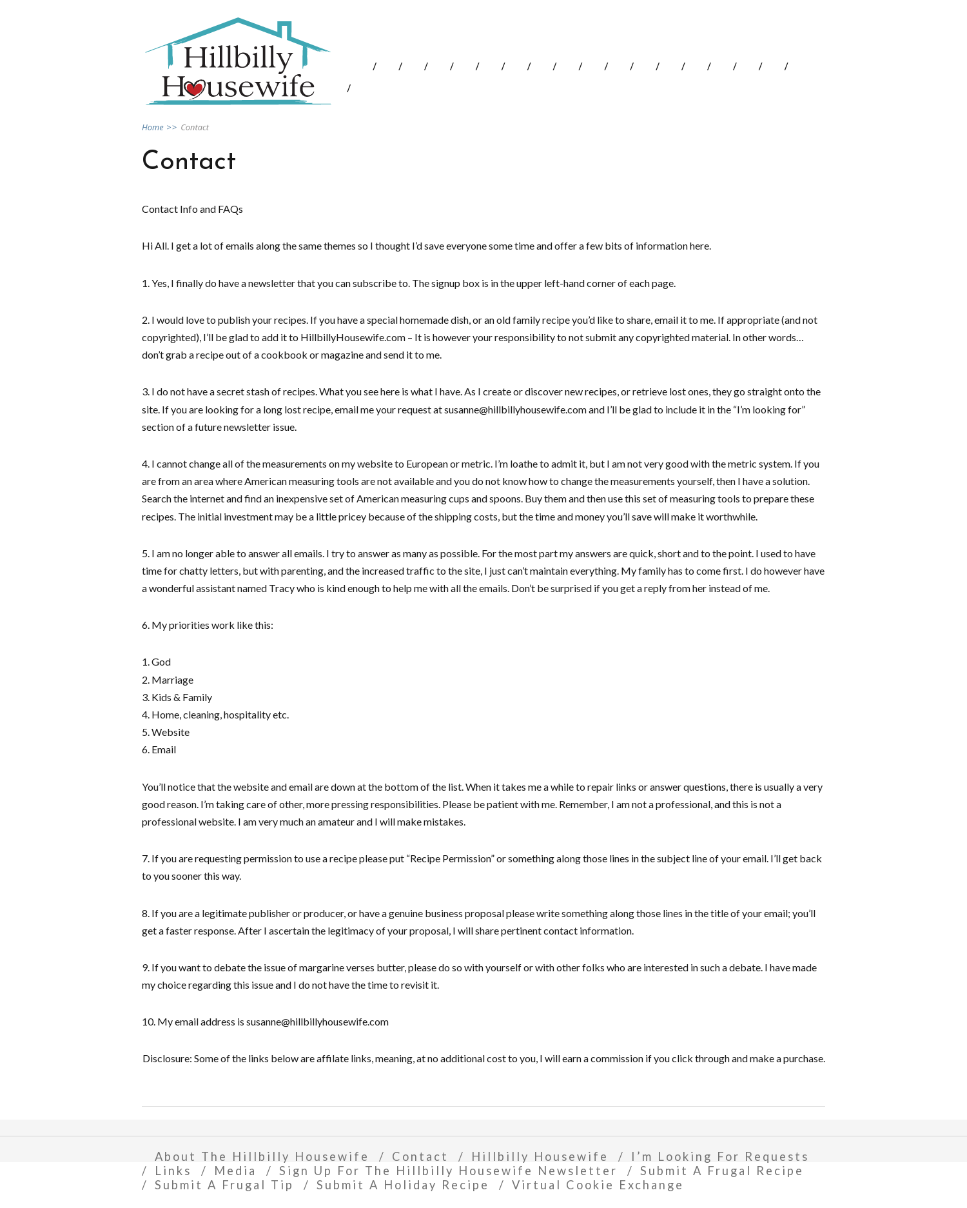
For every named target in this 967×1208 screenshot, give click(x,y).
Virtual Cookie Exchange (598, 1185)
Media (235, 1170)
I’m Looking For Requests (720, 1156)
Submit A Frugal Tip (224, 1185)
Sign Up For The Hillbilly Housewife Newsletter (448, 1170)
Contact (420, 1156)
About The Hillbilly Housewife (262, 1156)
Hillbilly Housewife (540, 1156)
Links (173, 1170)
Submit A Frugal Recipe (722, 1170)
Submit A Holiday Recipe (403, 1185)
